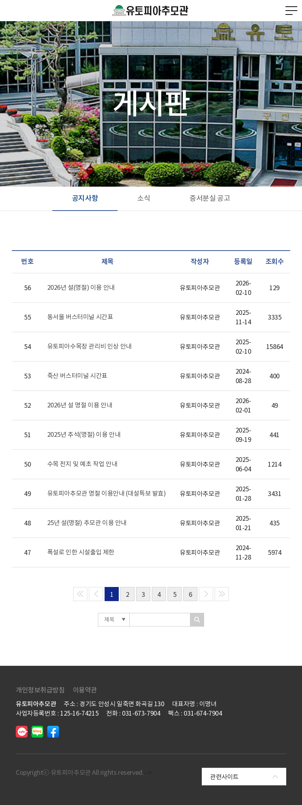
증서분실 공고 (210, 198)
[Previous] (80, 594)
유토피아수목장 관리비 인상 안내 (89, 346)
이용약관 (85, 690)
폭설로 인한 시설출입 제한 (80, 552)
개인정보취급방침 (40, 690)
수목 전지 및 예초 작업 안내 (82, 464)
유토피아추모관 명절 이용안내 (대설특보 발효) (106, 493)
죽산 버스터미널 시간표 (77, 376)
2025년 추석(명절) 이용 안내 (84, 434)
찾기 (197, 620)
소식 (143, 198)
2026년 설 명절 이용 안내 (79, 405)
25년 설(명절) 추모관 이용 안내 (87, 523)
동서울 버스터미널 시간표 (80, 317)
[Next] (206, 594)
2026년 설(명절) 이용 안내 (81, 287)
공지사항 (85, 198)
